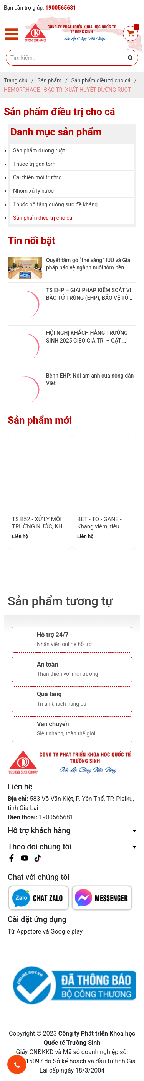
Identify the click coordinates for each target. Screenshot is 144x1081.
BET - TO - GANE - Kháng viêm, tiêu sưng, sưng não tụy (101, 527)
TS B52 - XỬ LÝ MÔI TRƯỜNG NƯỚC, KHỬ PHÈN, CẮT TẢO (39, 527)
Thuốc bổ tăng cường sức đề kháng (55, 204)
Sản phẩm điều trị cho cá (42, 218)
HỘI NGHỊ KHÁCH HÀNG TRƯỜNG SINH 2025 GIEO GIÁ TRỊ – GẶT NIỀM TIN (87, 340)
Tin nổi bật (31, 240)
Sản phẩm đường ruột (39, 150)
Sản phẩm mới (40, 420)
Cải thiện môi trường (37, 177)
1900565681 (60, 8)
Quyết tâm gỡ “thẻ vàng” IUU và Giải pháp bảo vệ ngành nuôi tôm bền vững (89, 267)
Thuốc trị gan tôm (34, 164)
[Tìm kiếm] (72, 57)
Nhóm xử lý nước (33, 191)
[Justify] (130, 57)
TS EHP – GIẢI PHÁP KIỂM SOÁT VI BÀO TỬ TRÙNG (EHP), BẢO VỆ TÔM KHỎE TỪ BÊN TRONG (90, 297)
